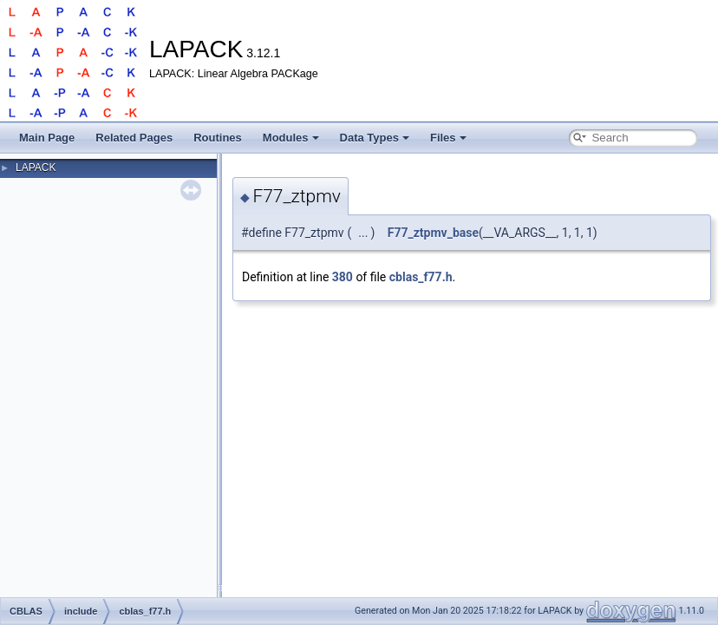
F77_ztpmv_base (433, 233)
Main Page (47, 137)
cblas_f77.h (421, 277)
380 (342, 277)
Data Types (374, 137)
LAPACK (35, 167)
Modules (291, 137)
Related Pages (134, 137)
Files (448, 137)
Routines (217, 137)
